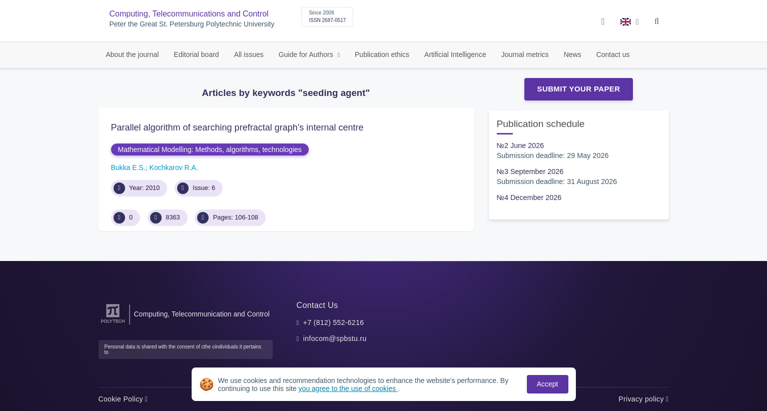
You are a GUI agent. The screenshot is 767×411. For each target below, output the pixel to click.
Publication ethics (382, 54)
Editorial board (196, 54)
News (572, 54)
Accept (547, 384)
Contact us (613, 54)
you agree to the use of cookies (348, 388)
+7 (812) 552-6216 (333, 322)
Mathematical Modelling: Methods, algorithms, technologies (210, 150)
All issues (249, 54)
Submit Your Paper (578, 88)
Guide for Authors (307, 54)
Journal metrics (525, 54)
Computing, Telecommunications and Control (189, 14)
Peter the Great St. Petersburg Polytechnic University (192, 24)
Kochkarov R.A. (174, 168)
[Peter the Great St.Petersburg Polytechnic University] (113, 323)
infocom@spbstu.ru (335, 338)
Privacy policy (643, 399)
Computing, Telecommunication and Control (202, 314)
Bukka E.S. (128, 168)
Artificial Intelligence (455, 54)
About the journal (132, 54)
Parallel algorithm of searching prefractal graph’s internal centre (237, 127)
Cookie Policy (123, 399)
